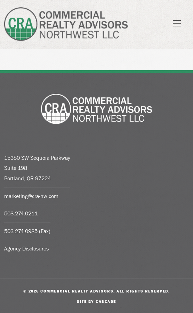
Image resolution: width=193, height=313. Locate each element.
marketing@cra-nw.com (31, 196)
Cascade (106, 301)
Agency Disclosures (26, 248)
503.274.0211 (21, 213)
